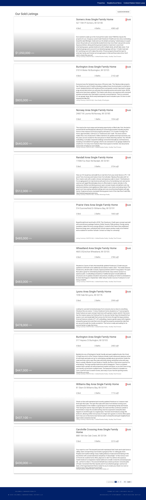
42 (125, 482)
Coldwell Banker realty (25, 491)
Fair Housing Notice (132, 494)
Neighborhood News (114, 3)
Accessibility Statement (110, 494)
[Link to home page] (3, 3)
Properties (101, 3)
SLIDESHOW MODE (123, 12)
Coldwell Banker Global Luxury (134, 3)
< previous (110, 482)
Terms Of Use (113, 491)
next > (129, 482)
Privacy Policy (127, 491)
